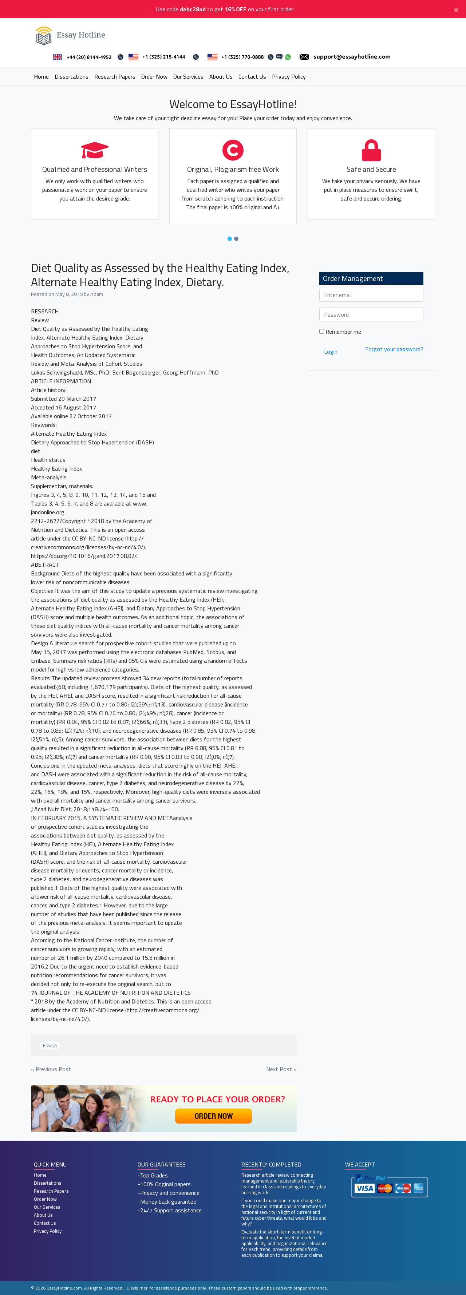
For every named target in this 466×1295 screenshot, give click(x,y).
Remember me (340, 331)
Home (41, 76)
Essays (50, 1045)
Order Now (154, 76)
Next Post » (281, 1069)
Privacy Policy (289, 76)
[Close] (456, 9)
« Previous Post (51, 1069)
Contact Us (252, 76)
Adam (96, 294)
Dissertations (71, 76)
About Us (221, 76)
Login (330, 351)
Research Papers (114, 76)
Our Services (188, 76)
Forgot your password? (394, 349)
